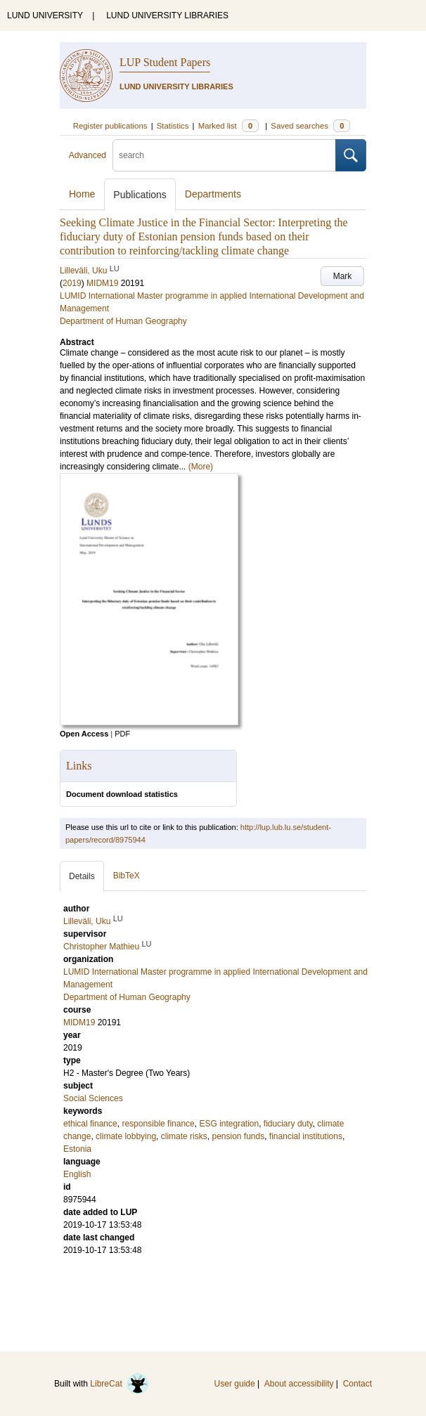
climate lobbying (126, 1136)
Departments (213, 194)
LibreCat (119, 1383)
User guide (234, 1384)
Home (82, 194)
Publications (140, 194)
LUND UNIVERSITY (45, 15)
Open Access (84, 733)
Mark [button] (342, 276)
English (77, 1174)
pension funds (238, 1136)
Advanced (87, 155)
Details (82, 876)
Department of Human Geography (123, 321)
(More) (200, 467)
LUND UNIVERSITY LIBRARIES (167, 15)
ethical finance (90, 1124)
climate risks (184, 1136)
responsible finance (158, 1124)
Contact (357, 1384)
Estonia (77, 1149)
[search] (224, 155)
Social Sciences (93, 1098)
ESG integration (229, 1124)
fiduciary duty (288, 1124)
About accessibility (299, 1384)
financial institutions (305, 1136)
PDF (122, 733)
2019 (72, 283)
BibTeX (126, 876)
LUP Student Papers (165, 62)
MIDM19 (102, 283)
